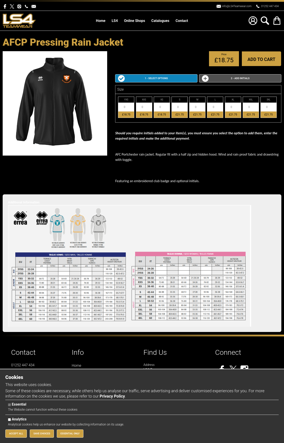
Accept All (16, 433)
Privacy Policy (112, 396)
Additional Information (23, 202)
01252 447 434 (270, 6)
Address (148, 365)
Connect (228, 352)
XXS (144, 99)
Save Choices (42, 433)
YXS (126, 99)
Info (78, 352)
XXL (251, 99)
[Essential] (9, 404)
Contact (23, 352)
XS (161, 99)
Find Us (155, 352)
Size (120, 89)
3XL (268, 99)
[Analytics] (9, 419)
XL (233, 99)
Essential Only (70, 433)
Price (224, 54)
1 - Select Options (156, 78)
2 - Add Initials (240, 78)
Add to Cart (261, 59)
